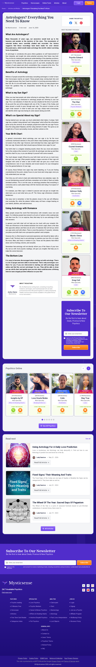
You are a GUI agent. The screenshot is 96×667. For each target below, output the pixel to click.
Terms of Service (69, 661)
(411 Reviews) (76, 55)
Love (75, 151)
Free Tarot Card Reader (18, 617)
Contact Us (45, 634)
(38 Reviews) (62, 396)
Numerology (55, 610)
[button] (88, 368)
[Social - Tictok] (92, 590)
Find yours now (7, 592)
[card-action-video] (79, 204)
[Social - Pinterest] (83, 590)
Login (72, 602)
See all (88, 439)
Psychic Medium (76, 106)
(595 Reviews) (76, 144)
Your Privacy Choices (71, 658)
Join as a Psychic (76, 610)
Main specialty (75, 60)
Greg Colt (76, 280)
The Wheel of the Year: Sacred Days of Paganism (57, 502)
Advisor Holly (76, 191)
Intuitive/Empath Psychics (38, 617)
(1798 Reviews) (85, 396)
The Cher (76, 102)
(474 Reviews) (76, 189)
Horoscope (15, 610)
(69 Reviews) (39, 396)
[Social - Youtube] (88, 590)
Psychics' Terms (47, 641)
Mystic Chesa (76, 236)
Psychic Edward (76, 57)
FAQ (43, 649)
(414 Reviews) (17, 396)
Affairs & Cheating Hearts (76, 240)
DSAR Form (44, 658)
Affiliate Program (76, 614)
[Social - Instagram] (92, 585)
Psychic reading (16, 602)
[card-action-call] (72, 115)
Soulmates (76, 196)
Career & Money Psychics (38, 610)
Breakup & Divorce (39, 403)
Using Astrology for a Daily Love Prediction (54, 447)
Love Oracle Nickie (40, 398)
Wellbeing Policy (76, 617)
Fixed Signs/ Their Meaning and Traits (51, 474)
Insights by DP (17, 398)
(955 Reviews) (76, 278)
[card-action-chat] (76, 70)
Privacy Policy (78, 338)
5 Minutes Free (16, 606)
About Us (45, 630)
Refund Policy (46, 645)
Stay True (85, 398)
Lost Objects (55, 621)
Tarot (52, 606)
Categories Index (16, 621)
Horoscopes (35, 3)
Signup (73, 606)
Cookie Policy (33, 658)
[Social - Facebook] (88, 585)
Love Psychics (35, 602)
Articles (56, 3)
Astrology (54, 614)
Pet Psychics (34, 621)
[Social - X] (83, 585)
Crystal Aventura (76, 146)
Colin (62, 398)
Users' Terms (46, 637)
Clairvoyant (76, 62)
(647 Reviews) (76, 99)
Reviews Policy (76, 621)
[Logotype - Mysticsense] (8, 3)
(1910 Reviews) (75, 233)
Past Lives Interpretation (59, 617)
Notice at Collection (56, 658)
